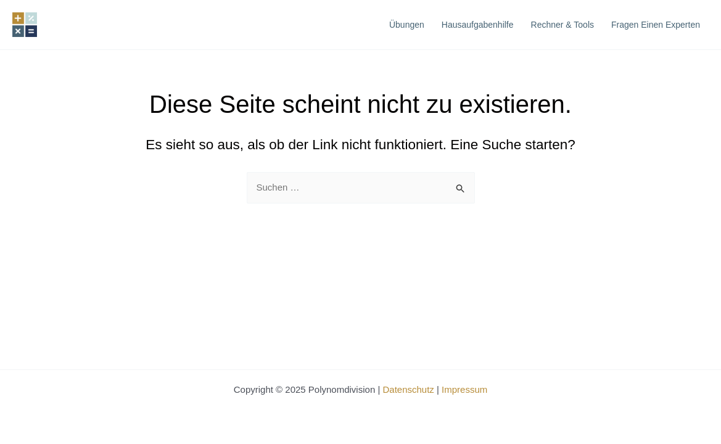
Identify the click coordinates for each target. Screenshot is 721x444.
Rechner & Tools (562, 25)
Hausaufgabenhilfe (478, 25)
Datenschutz (408, 389)
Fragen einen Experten (655, 25)
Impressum (464, 389)
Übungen (406, 25)
